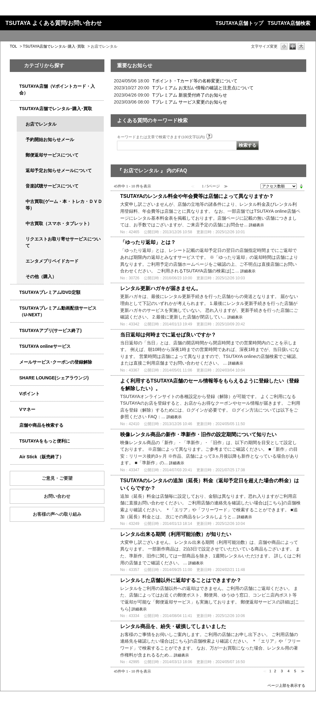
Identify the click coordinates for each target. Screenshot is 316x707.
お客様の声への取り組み (57, 514)
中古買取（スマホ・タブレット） (59, 223)
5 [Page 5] (295, 671)
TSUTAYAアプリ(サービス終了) (50, 330)
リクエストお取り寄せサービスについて (63, 242)
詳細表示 (256, 225)
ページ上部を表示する (286, 685)
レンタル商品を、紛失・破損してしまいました (173, 626)
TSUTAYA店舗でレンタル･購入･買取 (54, 46)
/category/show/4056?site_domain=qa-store (21, 261)
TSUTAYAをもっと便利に (44, 440)
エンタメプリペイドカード (52, 261)
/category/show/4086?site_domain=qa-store (15, 425)
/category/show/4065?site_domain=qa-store (21, 239)
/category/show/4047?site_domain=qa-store (15, 86)
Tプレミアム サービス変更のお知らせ (189, 101)
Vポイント (29, 393)
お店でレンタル (41, 124)
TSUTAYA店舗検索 (289, 23)
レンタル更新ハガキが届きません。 (160, 288)
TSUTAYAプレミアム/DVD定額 (49, 292)
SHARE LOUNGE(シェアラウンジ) (54, 377)
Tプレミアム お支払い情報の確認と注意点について (203, 87)
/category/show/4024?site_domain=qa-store (15, 441)
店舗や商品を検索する (41, 425)
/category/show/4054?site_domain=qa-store (15, 108)
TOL (13, 46)
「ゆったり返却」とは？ (148, 242)
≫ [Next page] (302, 671)
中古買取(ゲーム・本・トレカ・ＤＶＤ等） (64, 205)
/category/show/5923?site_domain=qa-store (15, 308)
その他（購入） (41, 276)
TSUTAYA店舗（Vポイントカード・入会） (57, 89)
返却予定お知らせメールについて (59, 170)
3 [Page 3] (282, 671)
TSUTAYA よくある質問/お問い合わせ (53, 23)
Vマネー (27, 409)
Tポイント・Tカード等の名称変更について (194, 80)
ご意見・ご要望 (57, 478)
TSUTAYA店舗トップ (239, 23)
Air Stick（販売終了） (41, 456)
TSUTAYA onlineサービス (45, 346)
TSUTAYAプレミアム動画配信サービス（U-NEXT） (58, 311)
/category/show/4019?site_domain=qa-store (15, 330)
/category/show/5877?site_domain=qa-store (15, 378)
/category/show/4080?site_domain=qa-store (15, 362)
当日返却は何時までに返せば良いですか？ (168, 334)
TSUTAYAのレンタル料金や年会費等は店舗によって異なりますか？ (197, 196)
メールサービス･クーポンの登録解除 (55, 362)
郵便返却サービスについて (52, 154)
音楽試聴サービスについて (52, 185)
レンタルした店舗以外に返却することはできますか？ (180, 580)
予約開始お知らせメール (50, 139)
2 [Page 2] (275, 671)
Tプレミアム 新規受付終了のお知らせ (189, 95)
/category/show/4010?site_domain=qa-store (15, 346)
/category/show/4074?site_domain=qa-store (15, 393)
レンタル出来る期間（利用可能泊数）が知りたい (175, 534)
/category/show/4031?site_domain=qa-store (15, 292)
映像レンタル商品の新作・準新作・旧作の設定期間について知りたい (198, 434)
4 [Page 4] (289, 671)
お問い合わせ (57, 496)
